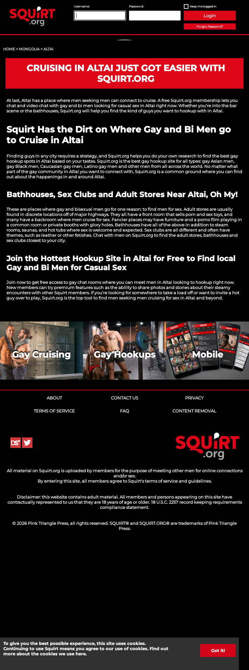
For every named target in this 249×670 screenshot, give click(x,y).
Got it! (218, 650)
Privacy (194, 522)
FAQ (124, 535)
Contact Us (124, 522)
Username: (81, 6)
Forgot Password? (209, 26)
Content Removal (194, 535)
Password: (136, 6)
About (54, 522)
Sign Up (125, 94)
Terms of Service (54, 535)
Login (210, 15)
